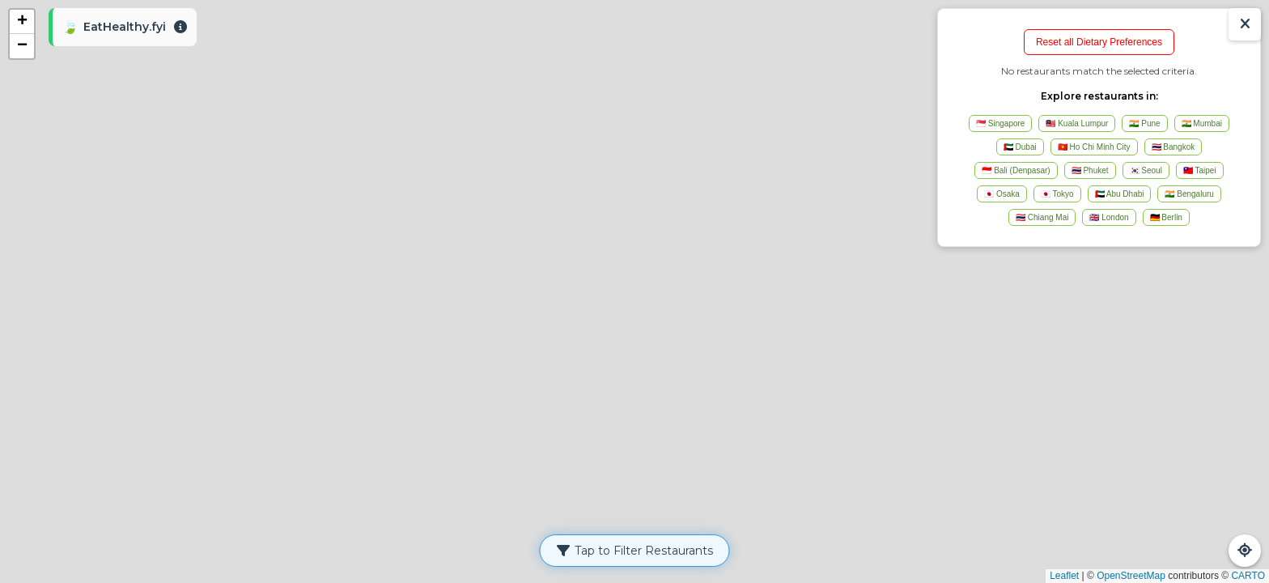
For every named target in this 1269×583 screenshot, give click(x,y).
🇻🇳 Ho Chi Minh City (1094, 147)
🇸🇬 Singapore (1000, 123)
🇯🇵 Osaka (1002, 193)
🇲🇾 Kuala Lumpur (1077, 123)
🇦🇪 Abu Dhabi (1119, 193)
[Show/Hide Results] (1245, 24)
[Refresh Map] (1245, 550)
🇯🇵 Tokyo (1057, 193)
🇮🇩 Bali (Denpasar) (1016, 170)
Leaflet (1064, 575)
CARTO (1248, 575)
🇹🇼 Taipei (1199, 170)
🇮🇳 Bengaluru (1189, 193)
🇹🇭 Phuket (1090, 170)
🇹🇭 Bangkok (1173, 147)
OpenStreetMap (1131, 575)
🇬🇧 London (1108, 217)
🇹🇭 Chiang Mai (1042, 217)
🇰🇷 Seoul (1146, 170)
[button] (22, 22)
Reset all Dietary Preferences (1099, 42)
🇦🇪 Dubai (1020, 147)
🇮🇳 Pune (1144, 123)
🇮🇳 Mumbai (1202, 123)
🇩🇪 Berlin (1166, 217)
